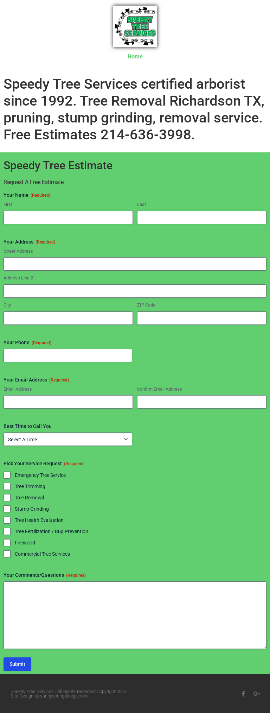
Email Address (18, 389)
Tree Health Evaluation (39, 520)
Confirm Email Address (159, 389)
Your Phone (27, 343)
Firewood (25, 542)
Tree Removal (29, 497)
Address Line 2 (18, 277)
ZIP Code (146, 305)
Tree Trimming (30, 486)
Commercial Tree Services (42, 554)
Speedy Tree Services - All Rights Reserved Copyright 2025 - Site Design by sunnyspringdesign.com (70, 694)
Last (141, 204)
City (7, 305)
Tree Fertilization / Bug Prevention (51, 531)
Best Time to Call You (28, 426)
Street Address (18, 251)
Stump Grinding (32, 509)
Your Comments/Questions (45, 575)
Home (135, 56)
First (8, 204)
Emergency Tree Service (40, 475)
